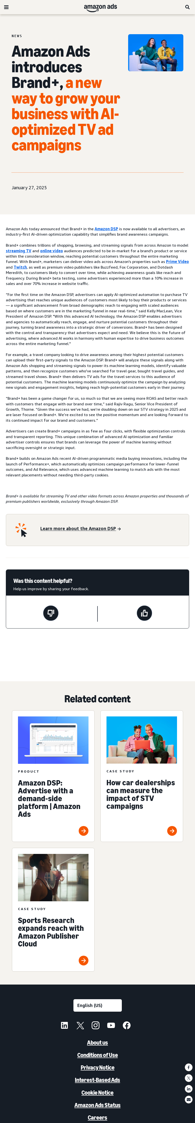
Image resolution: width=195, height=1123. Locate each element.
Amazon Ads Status (97, 1105)
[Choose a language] (97, 1005)
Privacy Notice (98, 1067)
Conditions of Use (97, 1055)
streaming (16, 250)
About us (97, 1042)
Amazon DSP (106, 228)
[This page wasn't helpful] (51, 613)
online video (51, 250)
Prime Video (177, 261)
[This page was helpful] (144, 613)
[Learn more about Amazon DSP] (80, 529)
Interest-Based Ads (97, 1079)
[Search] (187, 7)
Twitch (20, 267)
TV (28, 250)
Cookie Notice (97, 1092)
